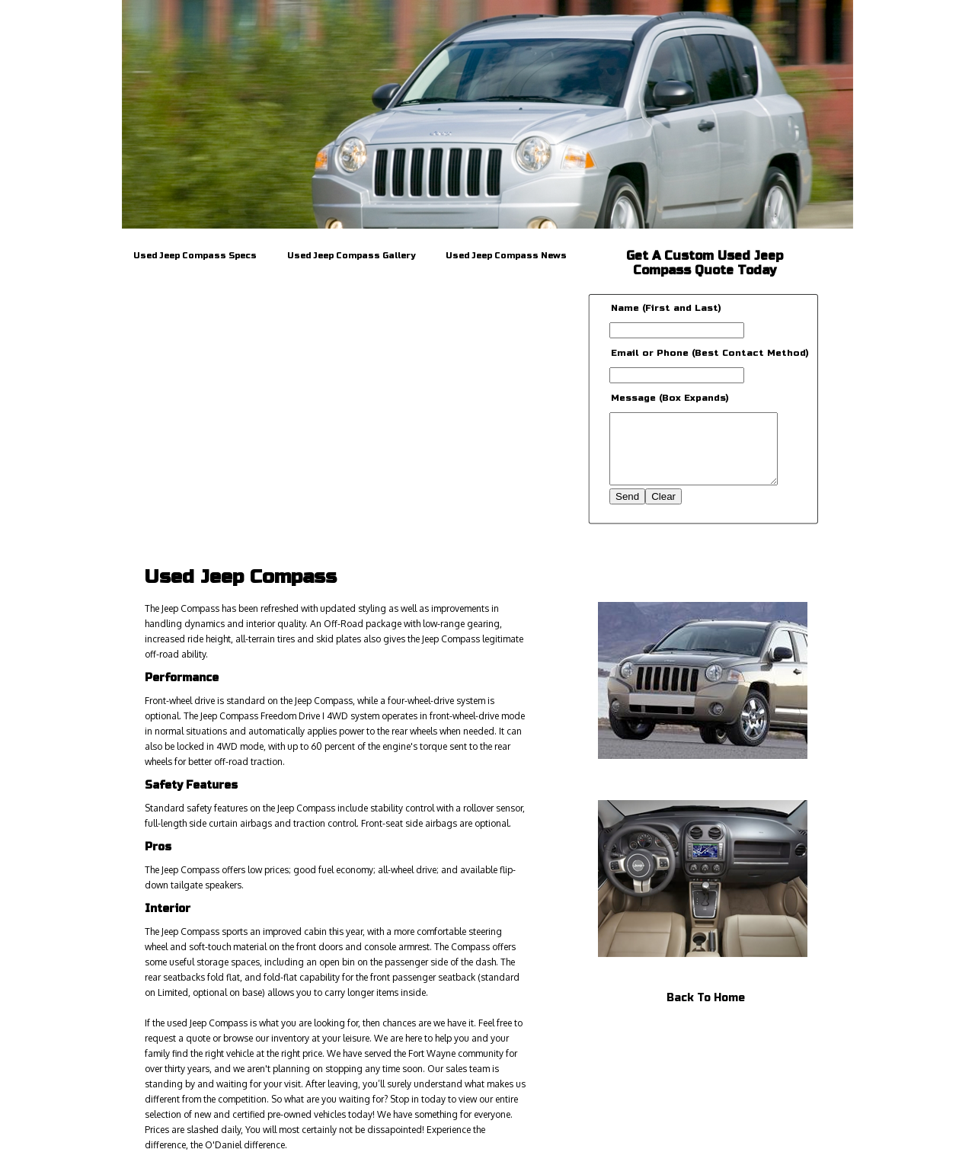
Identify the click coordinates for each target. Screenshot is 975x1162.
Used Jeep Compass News (506, 256)
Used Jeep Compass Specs (195, 256)
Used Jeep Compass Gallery (351, 256)
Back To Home (706, 997)
